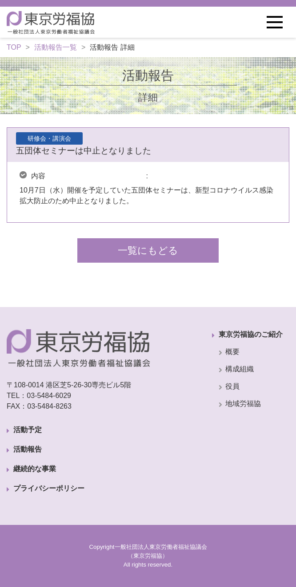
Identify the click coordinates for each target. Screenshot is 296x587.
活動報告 (27, 449)
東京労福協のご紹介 (251, 334)
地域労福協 (243, 403)
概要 (232, 351)
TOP (14, 47)
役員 (232, 386)
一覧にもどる (148, 250)
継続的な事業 (34, 469)
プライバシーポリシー (48, 488)
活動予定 (27, 429)
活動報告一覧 (55, 47)
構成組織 (239, 369)
